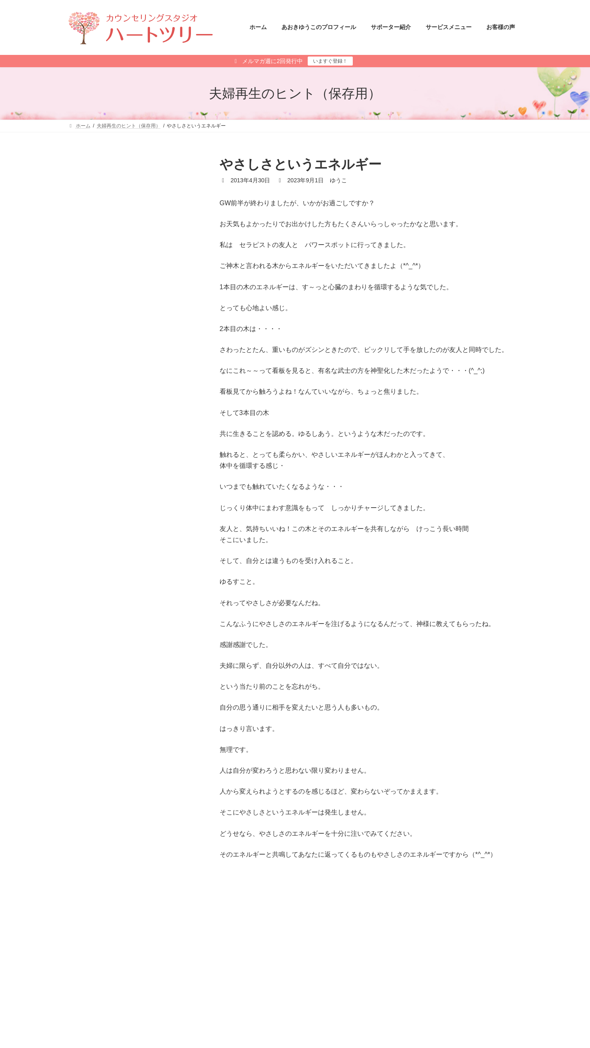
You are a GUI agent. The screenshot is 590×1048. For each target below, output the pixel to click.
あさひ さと (321, 1028)
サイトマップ (151, 977)
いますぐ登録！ (330, 61)
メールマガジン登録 (97, 977)
